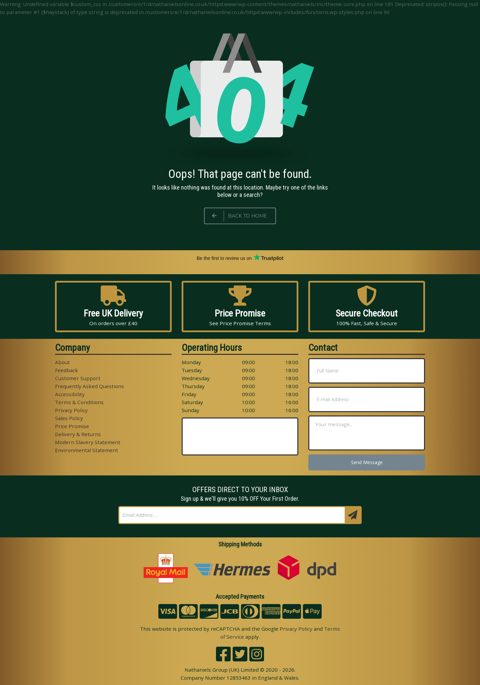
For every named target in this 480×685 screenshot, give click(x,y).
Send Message (367, 462)
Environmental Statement (86, 450)
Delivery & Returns (78, 434)
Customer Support (77, 378)
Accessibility (70, 394)
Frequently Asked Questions (89, 386)
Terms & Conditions (79, 402)
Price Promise (72, 426)
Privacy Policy (71, 410)
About (62, 362)
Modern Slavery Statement (87, 442)
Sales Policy (69, 418)
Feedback (66, 370)
